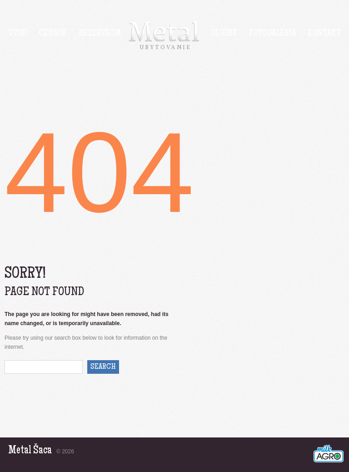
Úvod (17, 33)
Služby (224, 33)
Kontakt (324, 33)
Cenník (53, 33)
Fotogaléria (272, 33)
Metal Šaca (30, 451)
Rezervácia (100, 33)
